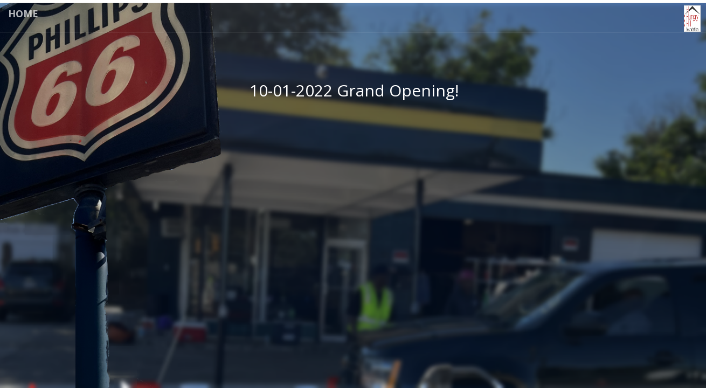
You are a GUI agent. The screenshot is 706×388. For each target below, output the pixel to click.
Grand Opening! (398, 90)
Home (23, 13)
